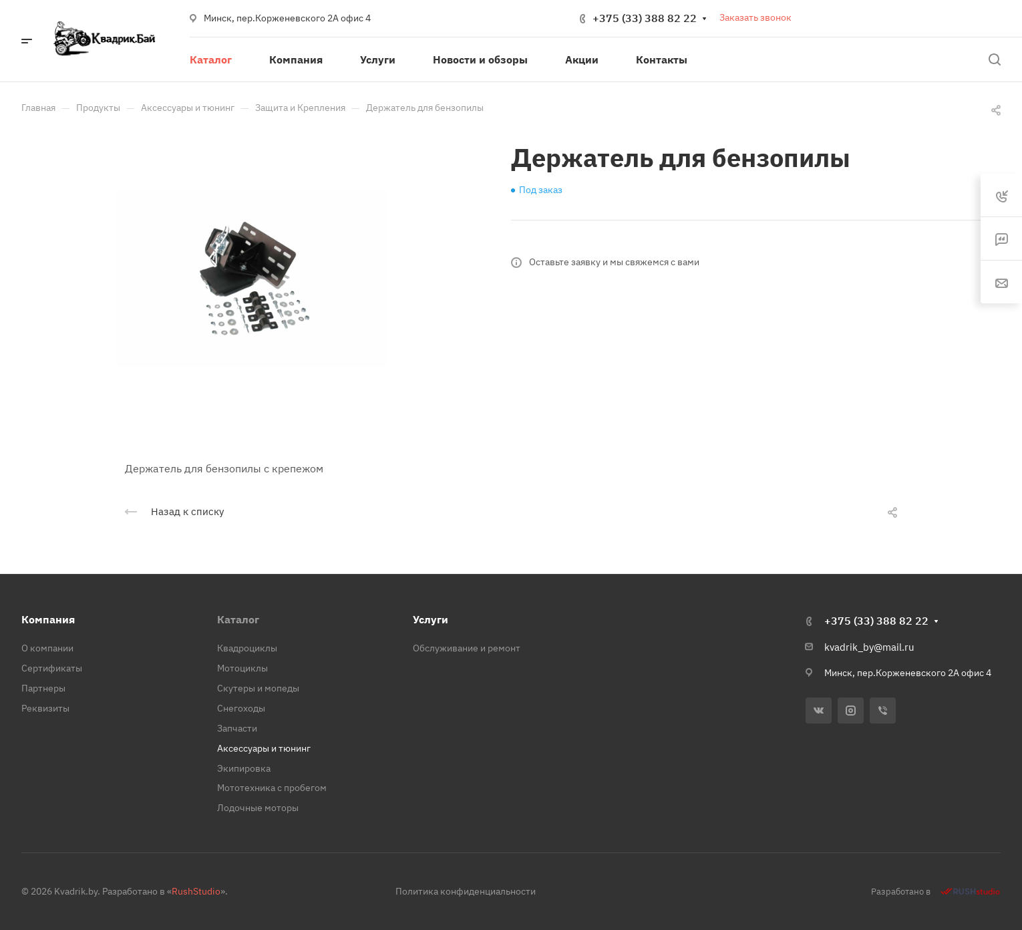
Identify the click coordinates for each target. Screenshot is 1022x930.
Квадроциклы (247, 648)
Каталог (238, 619)
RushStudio (196, 891)
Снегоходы (241, 708)
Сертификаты (51, 668)
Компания (48, 619)
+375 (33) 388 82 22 (644, 18)
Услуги (430, 619)
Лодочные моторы (258, 808)
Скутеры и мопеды (258, 688)
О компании (47, 648)
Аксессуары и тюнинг (264, 748)
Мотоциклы (242, 668)
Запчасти (237, 728)
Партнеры (43, 688)
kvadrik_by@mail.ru (869, 647)
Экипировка (244, 768)
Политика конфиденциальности (465, 891)
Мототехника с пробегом (272, 788)
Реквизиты (45, 708)
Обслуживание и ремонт (466, 648)
